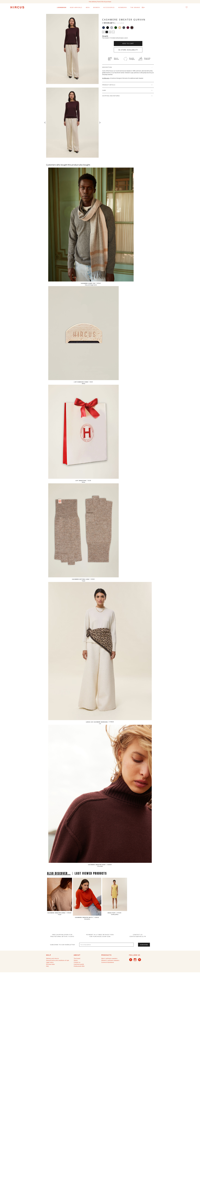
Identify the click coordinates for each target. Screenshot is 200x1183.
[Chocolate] (132, 27)
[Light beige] (119, 27)
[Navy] (103, 27)
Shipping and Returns (111, 96)
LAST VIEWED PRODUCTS (91, 873)
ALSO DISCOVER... (59, 873)
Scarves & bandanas (107, 962)
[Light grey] (111, 27)
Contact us (77, 962)
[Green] (115, 27)
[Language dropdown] (143, 7)
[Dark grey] (123, 27)
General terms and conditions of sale (57, 960)
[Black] (107, 27)
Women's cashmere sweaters (110, 960)
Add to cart (128, 43)
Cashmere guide (79, 964)
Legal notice (49, 962)
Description (107, 67)
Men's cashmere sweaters (109, 958)
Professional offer (79, 966)
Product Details (108, 85)
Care (104, 90)
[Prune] (128, 27)
